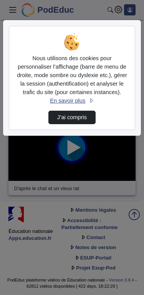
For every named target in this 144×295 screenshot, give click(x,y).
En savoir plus (72, 100)
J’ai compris (72, 117)
